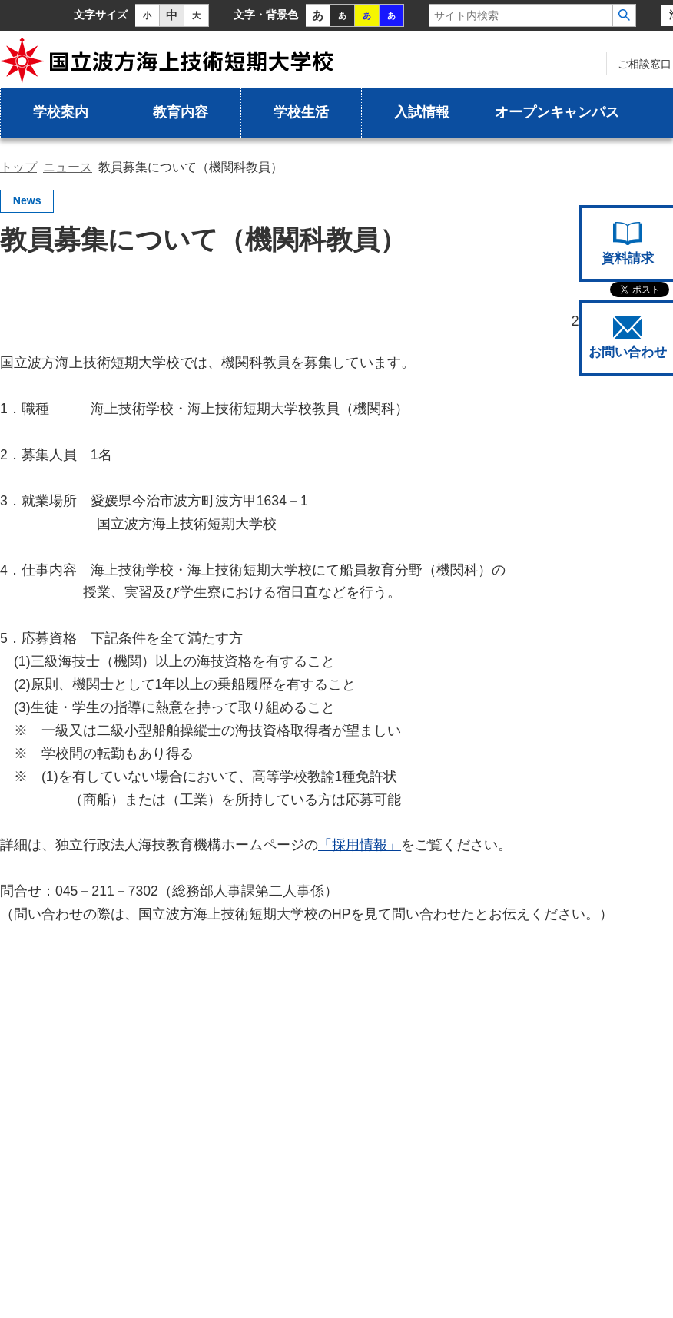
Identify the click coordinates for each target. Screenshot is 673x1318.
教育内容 (180, 112)
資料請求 (628, 243)
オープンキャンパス (557, 112)
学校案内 (60, 112)
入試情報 (421, 112)
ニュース (67, 167)
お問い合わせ (627, 337)
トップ (18, 167)
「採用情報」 (359, 845)
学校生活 (301, 112)
